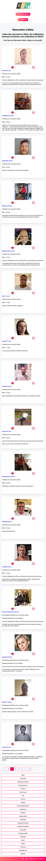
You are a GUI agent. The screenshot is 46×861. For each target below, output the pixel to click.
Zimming (23, 847)
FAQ (22, 859)
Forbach (23, 789)
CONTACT (42, 859)
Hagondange (23, 816)
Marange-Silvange (23, 823)
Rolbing (23, 854)
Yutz (23, 795)
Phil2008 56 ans (7, 521)
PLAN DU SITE (33, 859)
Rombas (23, 813)
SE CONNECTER (23, 19)
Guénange (23, 819)
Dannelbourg (23, 850)
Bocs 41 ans (5, 296)
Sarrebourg (23, 809)
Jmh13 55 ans (6, 747)
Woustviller (23, 830)
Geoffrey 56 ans (7, 386)
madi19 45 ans (6, 431)
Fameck (23, 799)
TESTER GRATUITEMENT (23, 14)
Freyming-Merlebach (23, 806)
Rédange (23, 837)
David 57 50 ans (7, 702)
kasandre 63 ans (7, 657)
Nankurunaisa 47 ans (8, 251)
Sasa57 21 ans (6, 341)
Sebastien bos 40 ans (8, 476)
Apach (23, 840)
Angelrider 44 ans (7, 161)
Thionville (23, 778)
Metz (23, 775)
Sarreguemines (23, 785)
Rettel (23, 843)
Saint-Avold (23, 792)
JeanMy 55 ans (6, 567)
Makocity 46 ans (7, 206)
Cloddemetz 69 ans (8, 115)
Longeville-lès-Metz (23, 826)
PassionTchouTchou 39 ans (10, 612)
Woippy (23, 802)
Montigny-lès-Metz (23, 782)
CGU (26, 859)
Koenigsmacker (23, 833)
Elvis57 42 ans (6, 70)
